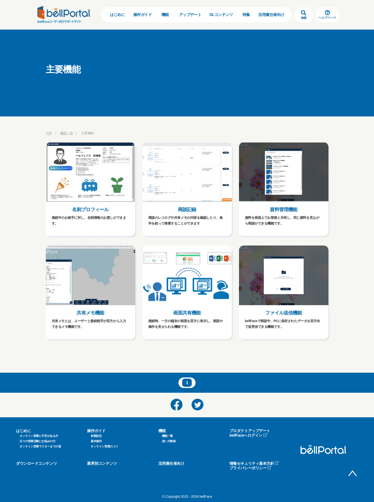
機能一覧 (66, 133)
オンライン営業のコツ (104, 446)
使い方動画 (169, 441)
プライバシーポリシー (250, 468)
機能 (165, 15)
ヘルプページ (327, 14)
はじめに (117, 15)
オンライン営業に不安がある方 (39, 436)
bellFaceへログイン (248, 435)
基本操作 (96, 441)
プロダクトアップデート (249, 431)
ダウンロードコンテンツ (36, 463)
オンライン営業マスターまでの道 (40, 446)
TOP (49, 133)
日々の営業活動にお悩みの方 (37, 441)
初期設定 (96, 436)
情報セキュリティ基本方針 (254, 463)
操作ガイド (142, 15)
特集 (246, 15)
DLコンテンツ (221, 15)
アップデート (190, 15)
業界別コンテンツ (102, 463)
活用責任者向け (271, 15)
